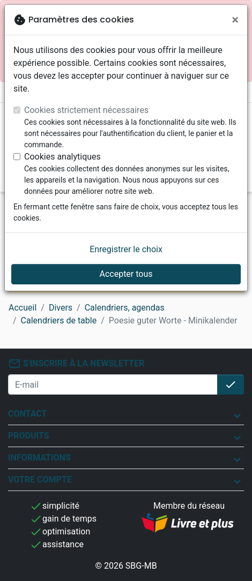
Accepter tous (125, 274)
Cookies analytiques (62, 157)
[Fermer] (235, 20)
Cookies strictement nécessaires (86, 110)
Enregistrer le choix (126, 249)
